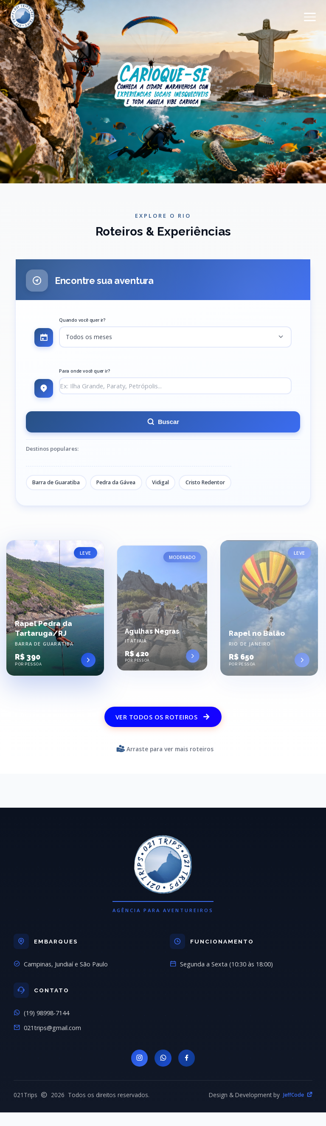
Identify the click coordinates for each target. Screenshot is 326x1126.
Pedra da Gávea (124, 485)
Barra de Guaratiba (59, 485)
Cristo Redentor (220, 485)
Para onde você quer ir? (84, 372)
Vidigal (172, 485)
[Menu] (310, 17)
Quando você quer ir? (82, 320)
